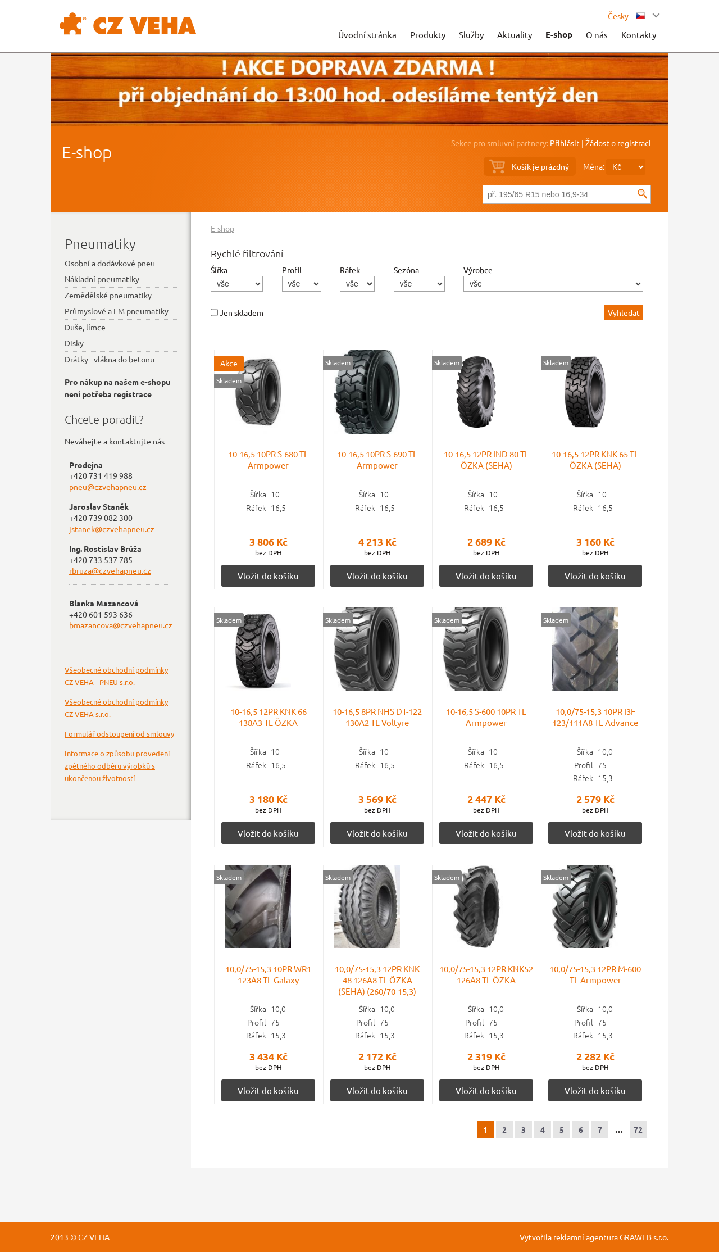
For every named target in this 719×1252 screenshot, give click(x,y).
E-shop (558, 34)
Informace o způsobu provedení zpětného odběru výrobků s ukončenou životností (117, 766)
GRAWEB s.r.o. (644, 1237)
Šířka (219, 270)
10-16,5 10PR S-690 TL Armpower (377, 459)
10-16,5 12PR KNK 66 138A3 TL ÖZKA (268, 717)
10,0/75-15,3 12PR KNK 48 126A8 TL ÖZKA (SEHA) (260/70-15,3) (377, 979)
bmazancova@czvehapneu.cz (120, 625)
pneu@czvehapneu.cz (108, 487)
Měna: (593, 166)
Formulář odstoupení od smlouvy (119, 733)
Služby (471, 34)
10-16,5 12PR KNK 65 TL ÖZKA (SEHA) (595, 459)
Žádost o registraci (618, 143)
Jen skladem (241, 312)
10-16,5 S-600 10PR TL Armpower (486, 717)
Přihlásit (565, 143)
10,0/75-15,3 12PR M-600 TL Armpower (595, 974)
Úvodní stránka (367, 34)
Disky (74, 343)
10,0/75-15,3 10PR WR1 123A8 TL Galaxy (268, 974)
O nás (597, 34)
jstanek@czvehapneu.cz (111, 529)
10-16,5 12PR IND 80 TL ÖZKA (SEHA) (486, 459)
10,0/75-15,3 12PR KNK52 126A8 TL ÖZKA (486, 974)
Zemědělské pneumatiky (108, 295)
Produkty (427, 34)
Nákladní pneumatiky (102, 279)
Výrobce (478, 270)
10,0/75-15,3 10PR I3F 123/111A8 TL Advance (595, 717)
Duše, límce (85, 327)
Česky (626, 16)
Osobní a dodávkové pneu (110, 263)
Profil (292, 270)
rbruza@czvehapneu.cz (110, 570)
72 (638, 1129)
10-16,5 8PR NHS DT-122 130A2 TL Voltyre (377, 717)
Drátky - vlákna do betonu (109, 359)
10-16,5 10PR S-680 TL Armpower (268, 459)
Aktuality (514, 34)
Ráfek (350, 270)
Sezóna (406, 270)
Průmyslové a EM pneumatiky (117, 311)
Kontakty (638, 34)
